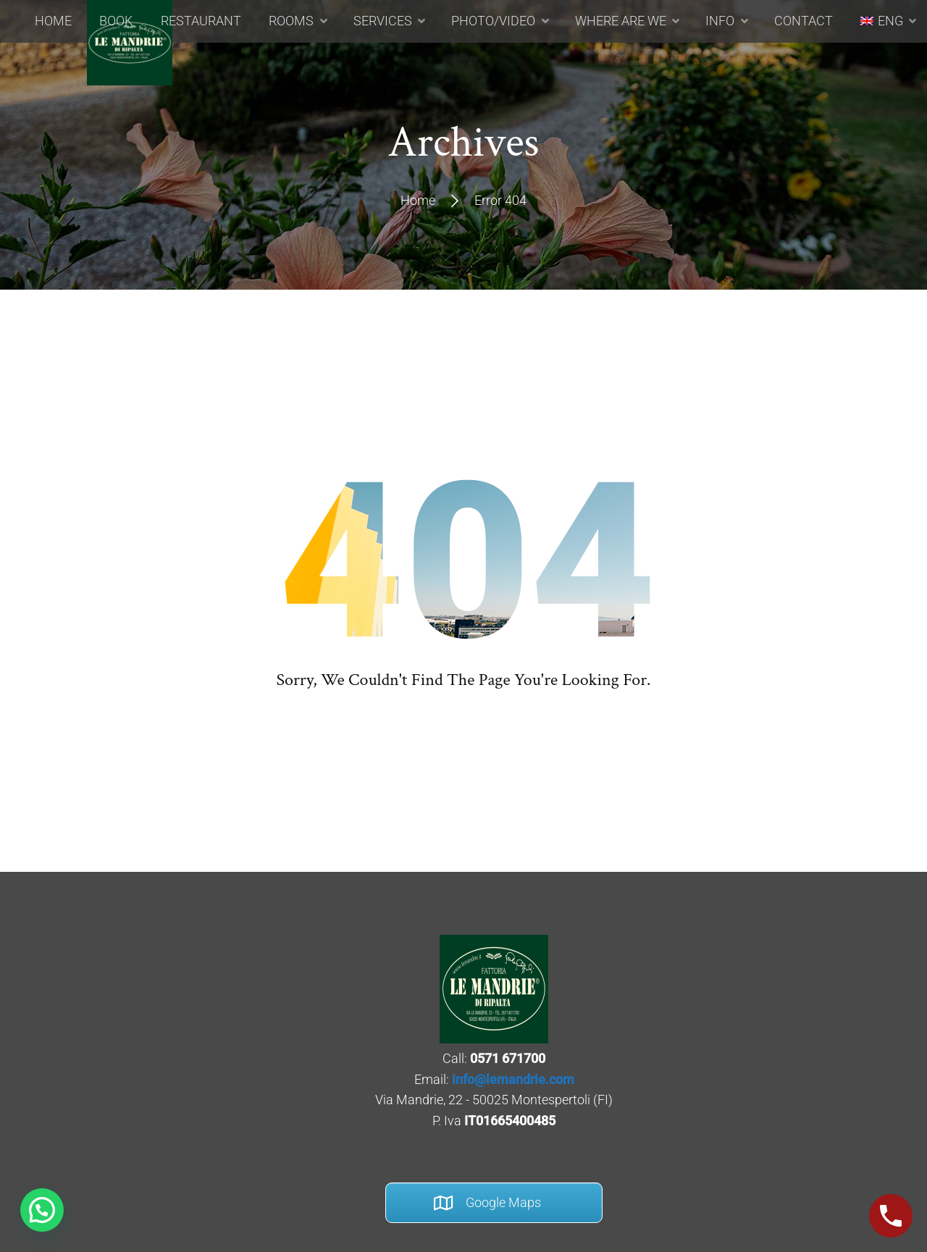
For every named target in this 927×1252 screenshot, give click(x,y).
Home (417, 200)
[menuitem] (870, 64)
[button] (42, 1210)
